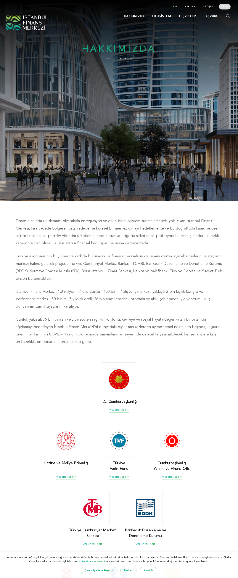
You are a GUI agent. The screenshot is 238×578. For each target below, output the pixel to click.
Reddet (128, 570)
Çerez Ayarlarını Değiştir (99, 570)
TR (222, 7)
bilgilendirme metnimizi (91, 561)
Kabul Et (148, 570)
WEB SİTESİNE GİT (119, 410)
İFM (108, 58)
